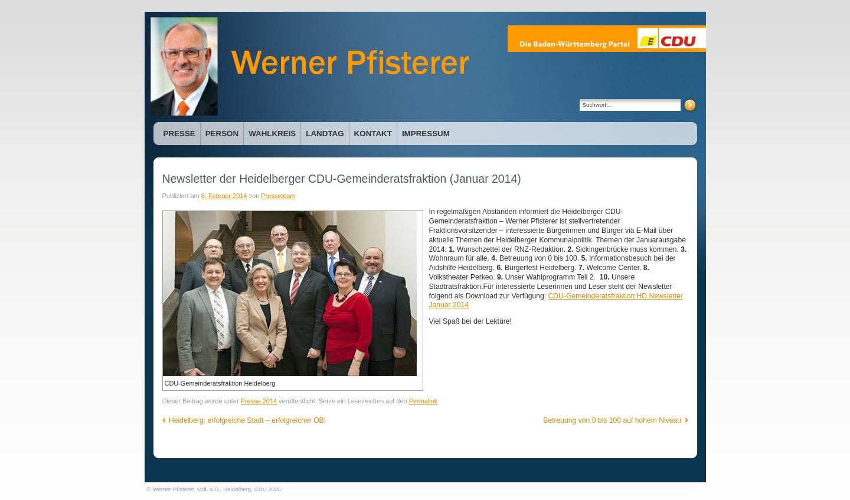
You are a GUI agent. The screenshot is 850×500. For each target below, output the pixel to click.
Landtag (325, 133)
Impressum (426, 133)
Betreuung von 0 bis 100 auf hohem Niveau (615, 420)
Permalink (423, 400)
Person (221, 133)
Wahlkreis (272, 133)
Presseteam (278, 195)
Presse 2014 (259, 400)
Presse (179, 133)
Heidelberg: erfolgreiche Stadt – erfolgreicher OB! (244, 420)
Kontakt (373, 133)
